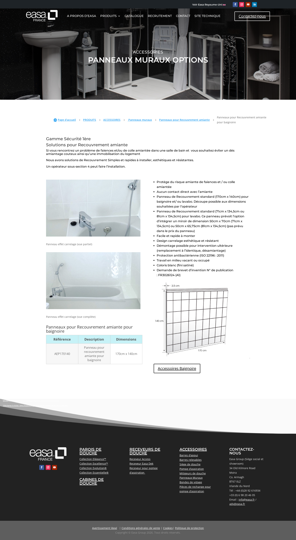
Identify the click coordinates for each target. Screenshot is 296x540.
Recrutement (160, 16)
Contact (183, 16)
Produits (108, 16)
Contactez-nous (252, 16)
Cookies (168, 528)
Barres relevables (191, 460)
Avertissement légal (104, 528)
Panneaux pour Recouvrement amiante (184, 120)
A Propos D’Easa (81, 16)
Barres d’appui (189, 455)
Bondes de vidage (191, 482)
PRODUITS (89, 120)
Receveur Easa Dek (141, 463)
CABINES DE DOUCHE (91, 481)
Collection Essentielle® (94, 472)
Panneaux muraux (140, 120)
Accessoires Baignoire (177, 368)
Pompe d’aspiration (192, 469)
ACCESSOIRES (111, 120)
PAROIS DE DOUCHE (90, 451)
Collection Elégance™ (92, 459)
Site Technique (207, 16)
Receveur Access (140, 459)
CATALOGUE (134, 16)
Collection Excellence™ (93, 463)
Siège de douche (190, 464)
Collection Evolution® (93, 468)
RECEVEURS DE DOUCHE (145, 451)
